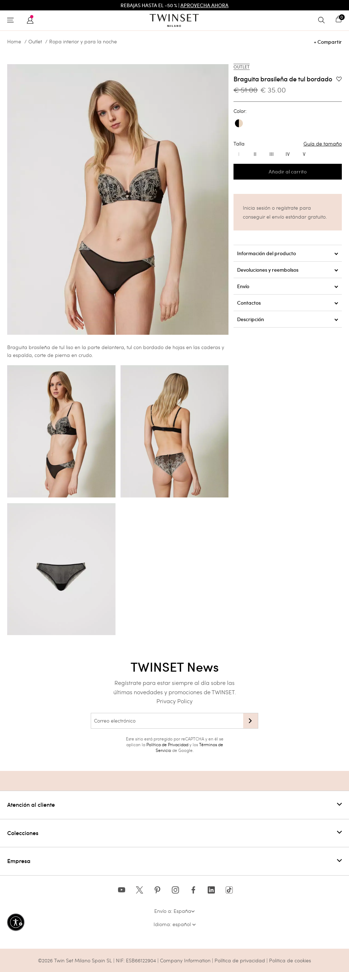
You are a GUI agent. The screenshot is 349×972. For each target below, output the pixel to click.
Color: (240, 111)
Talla (288, 143)
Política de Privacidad (167, 744)
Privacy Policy (174, 701)
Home (14, 41)
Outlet (35, 41)
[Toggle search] (323, 20)
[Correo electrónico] (167, 721)
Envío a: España (174, 910)
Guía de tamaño (322, 143)
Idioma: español (175, 924)
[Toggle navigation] (12, 20)
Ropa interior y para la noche (83, 41)
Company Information (185, 960)
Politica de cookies (290, 960)
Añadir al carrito (288, 171)
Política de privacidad (240, 960)
